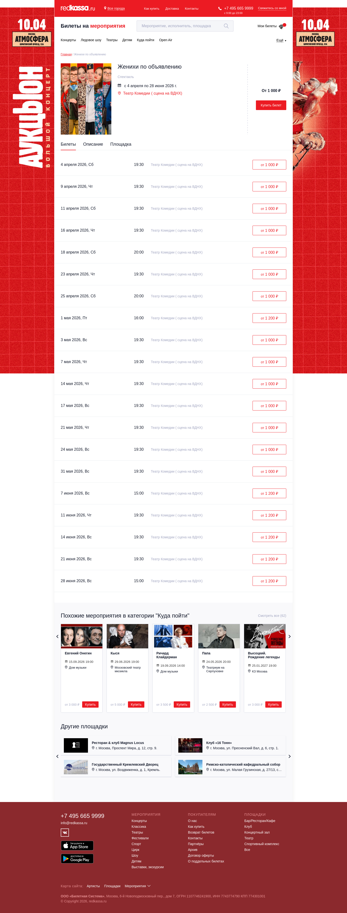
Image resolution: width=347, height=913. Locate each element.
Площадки (112, 886)
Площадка (120, 144)
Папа (206, 653)
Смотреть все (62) (272, 616)
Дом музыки (76, 667)
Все (247, 850)
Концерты (139, 821)
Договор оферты (201, 855)
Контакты (191, 8)
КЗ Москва (257, 671)
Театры (137, 832)
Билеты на (93, 26)
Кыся (115, 653)
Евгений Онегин (78, 653)
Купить (90, 704)
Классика (139, 826)
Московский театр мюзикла (126, 669)
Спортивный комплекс (261, 844)
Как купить (151, 8)
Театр (248, 838)
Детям (136, 861)
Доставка (172, 8)
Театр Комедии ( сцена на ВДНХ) (150, 93)
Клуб (248, 826)
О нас (192, 821)
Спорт (136, 844)
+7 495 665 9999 (238, 8)
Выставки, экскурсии (148, 867)
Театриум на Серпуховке (213, 669)
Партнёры (196, 844)
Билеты (68, 144)
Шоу (135, 855)
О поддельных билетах (206, 861)
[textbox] (185, 26)
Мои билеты (271, 26)
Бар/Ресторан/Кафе (259, 821)
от (269, 165)
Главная (66, 54)
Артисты (93, 886)
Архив (192, 850)
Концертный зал (257, 832)
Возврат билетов (201, 832)
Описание (93, 144)
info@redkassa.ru (74, 823)
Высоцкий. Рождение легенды (264, 655)
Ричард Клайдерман (166, 655)
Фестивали (140, 838)
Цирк (135, 850)
